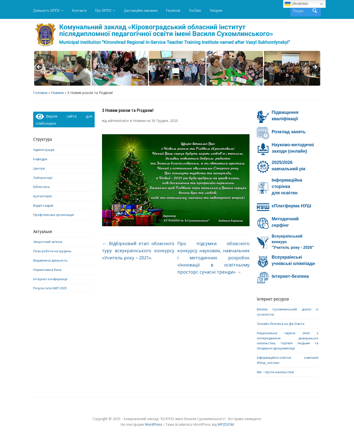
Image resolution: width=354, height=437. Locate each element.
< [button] (39, 67)
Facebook (173, 10)
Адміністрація (43, 149)
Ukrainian (296, 4)
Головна (40, 92)
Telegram (216, 10)
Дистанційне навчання (141, 10)
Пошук (314, 11)
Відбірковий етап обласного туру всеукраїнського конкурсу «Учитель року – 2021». (138, 250)
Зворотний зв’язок (48, 241)
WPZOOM (226, 424)
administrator (118, 120)
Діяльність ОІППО (46, 10)
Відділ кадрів (43, 205)
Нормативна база (47, 269)
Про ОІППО (103, 10)
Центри (39, 168)
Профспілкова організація (53, 214)
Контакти (79, 10)
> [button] (314, 67)
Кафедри (40, 159)
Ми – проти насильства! (275, 372)
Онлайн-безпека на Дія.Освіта (280, 323)
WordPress (153, 424)
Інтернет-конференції (50, 279)
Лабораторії (42, 177)
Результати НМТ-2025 (50, 288)
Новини (57, 92)
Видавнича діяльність (50, 260)
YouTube (195, 10)
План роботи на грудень (52, 251)
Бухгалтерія (42, 196)
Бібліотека (41, 187)
